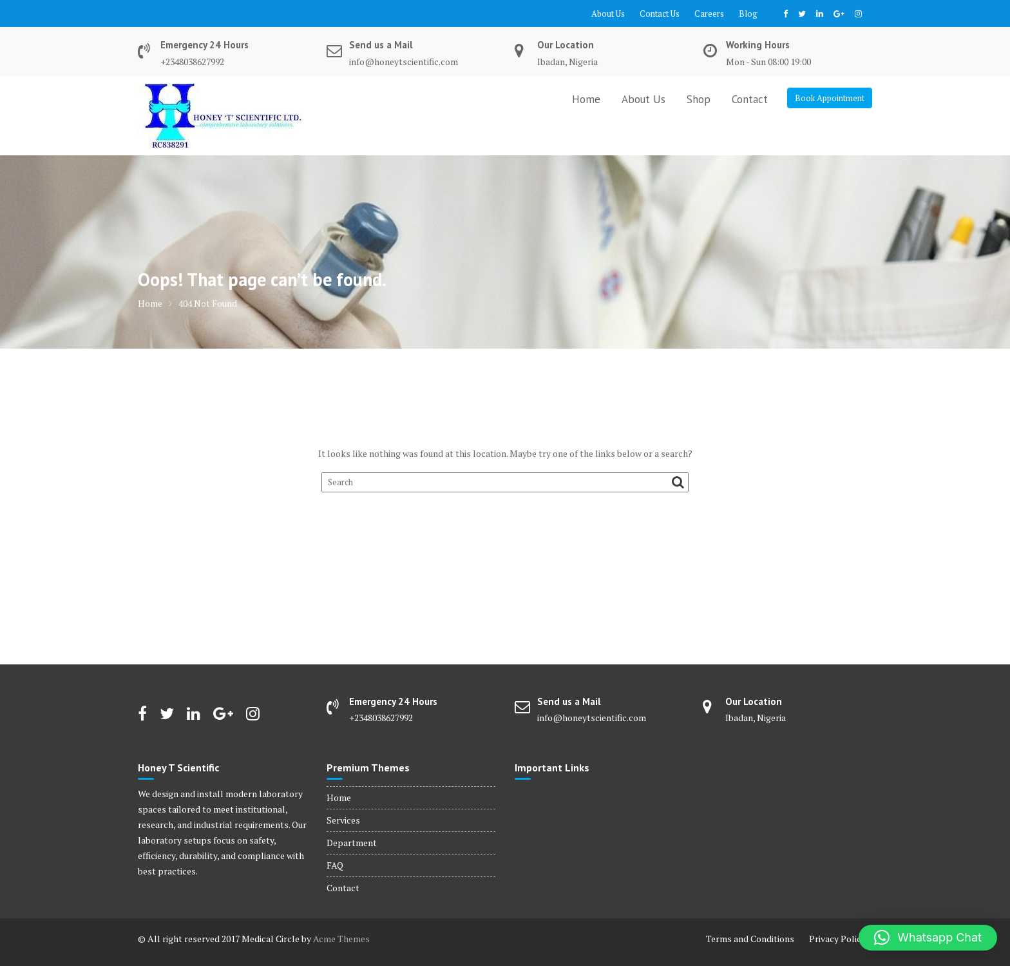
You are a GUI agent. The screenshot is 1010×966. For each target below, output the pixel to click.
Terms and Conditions (750, 938)
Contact (750, 99)
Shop (698, 99)
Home (586, 99)
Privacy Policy (837, 938)
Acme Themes (341, 938)
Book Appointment (829, 98)
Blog (748, 13)
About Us (608, 13)
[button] (928, 938)
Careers (709, 13)
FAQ (335, 865)
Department (352, 842)
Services (343, 820)
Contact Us (660, 13)
